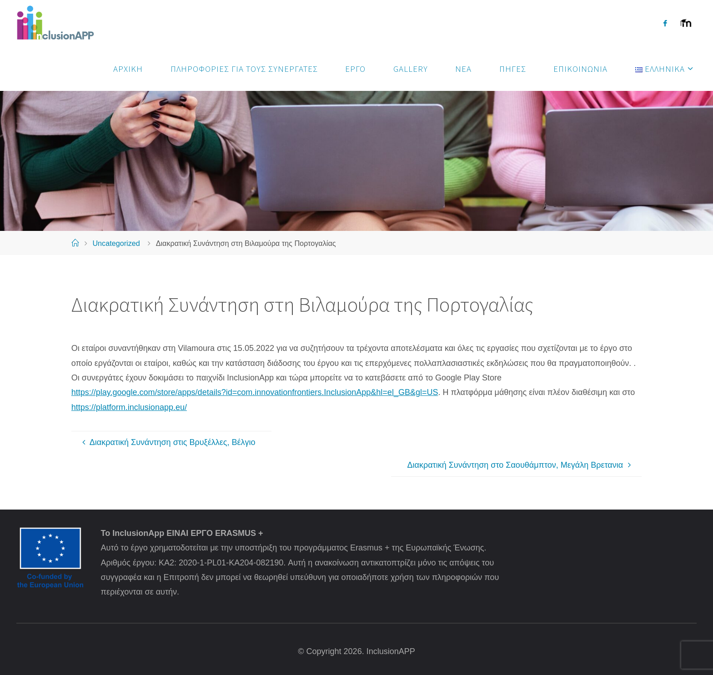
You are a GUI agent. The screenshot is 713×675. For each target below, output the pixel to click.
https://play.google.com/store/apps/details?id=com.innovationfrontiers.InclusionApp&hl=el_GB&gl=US (254, 392)
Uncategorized (116, 243)
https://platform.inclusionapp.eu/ (129, 407)
